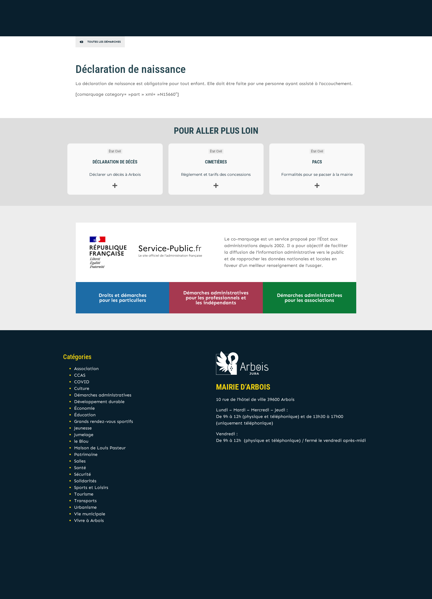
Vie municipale (89, 513)
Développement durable (99, 401)
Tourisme (83, 494)
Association (86, 368)
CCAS (79, 375)
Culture (81, 388)
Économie (84, 408)
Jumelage (83, 434)
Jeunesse (83, 428)
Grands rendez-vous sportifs (103, 421)
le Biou (81, 441)
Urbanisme (85, 507)
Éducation (85, 414)
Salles (80, 461)
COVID (81, 381)
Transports (85, 500)
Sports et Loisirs (91, 487)
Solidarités (85, 480)
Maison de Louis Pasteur (100, 447)
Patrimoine (86, 454)
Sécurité (82, 474)
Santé (80, 467)
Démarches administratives (102, 395)
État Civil (115, 151)
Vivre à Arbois (89, 520)
